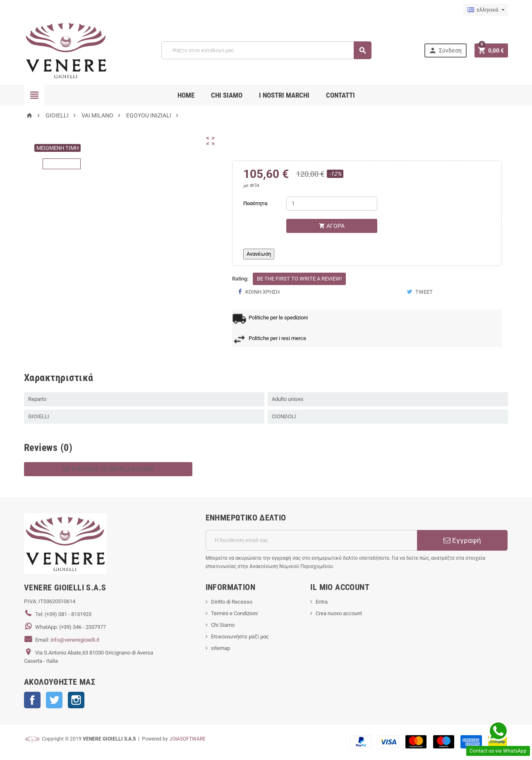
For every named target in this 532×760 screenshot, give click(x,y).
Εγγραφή (462, 540)
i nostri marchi (284, 95)
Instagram (76, 700)
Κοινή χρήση (259, 292)
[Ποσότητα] (331, 204)
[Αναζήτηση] (266, 50)
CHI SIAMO (226, 95)
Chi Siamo (223, 625)
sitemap (220, 648)
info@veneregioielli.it (74, 640)
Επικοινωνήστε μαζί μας (240, 636)
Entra (322, 602)
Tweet (420, 292)
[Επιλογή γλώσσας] (485, 10)
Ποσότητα (255, 203)
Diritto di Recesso (231, 602)
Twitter (54, 700)
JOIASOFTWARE (187, 739)
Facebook (32, 700)
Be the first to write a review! (299, 279)
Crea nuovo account (339, 613)
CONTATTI (340, 95)
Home (185, 95)
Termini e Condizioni (234, 613)
